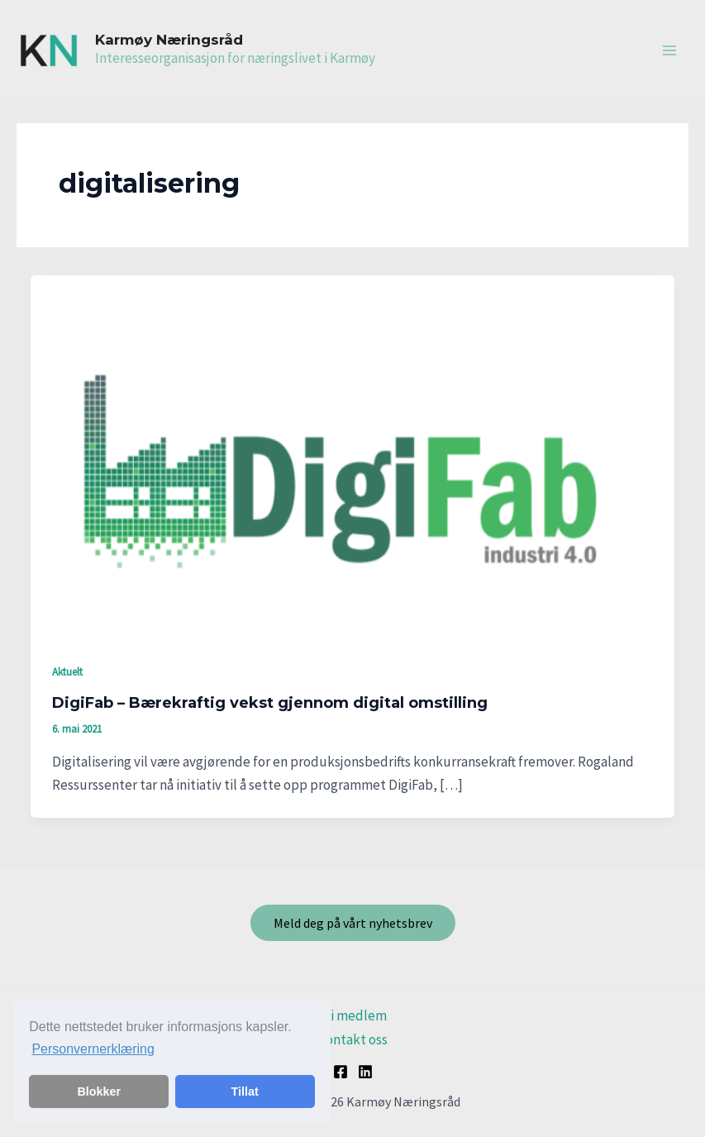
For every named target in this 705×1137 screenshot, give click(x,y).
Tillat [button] (245, 1091)
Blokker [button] (99, 1091)
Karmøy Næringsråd (169, 39)
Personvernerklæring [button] (93, 1049)
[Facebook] (340, 1071)
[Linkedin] (365, 1071)
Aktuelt (67, 672)
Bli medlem (352, 1015)
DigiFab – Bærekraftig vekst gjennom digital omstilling (270, 703)
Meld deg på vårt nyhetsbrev (353, 923)
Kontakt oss (352, 1039)
